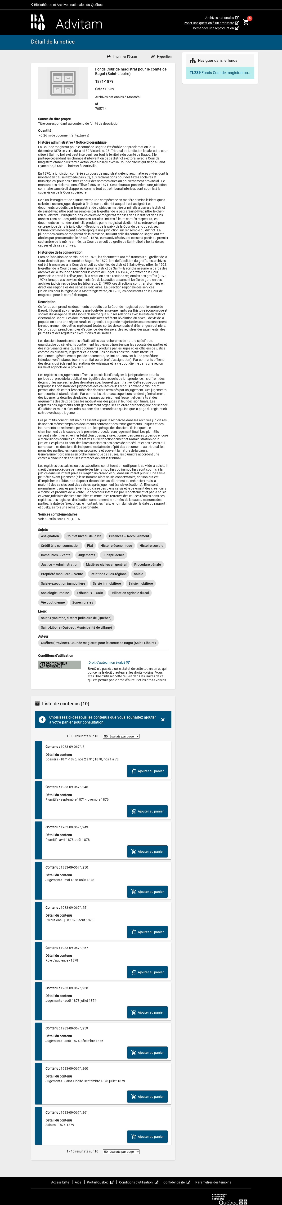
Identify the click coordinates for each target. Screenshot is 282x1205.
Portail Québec (102, 1182)
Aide (78, 1182)
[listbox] (103, 569)
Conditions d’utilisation (140, 1182)
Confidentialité (178, 1182)
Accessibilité (60, 1182)
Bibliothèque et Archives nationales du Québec (67, 5)
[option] (50, 536)
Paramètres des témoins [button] (213, 1182)
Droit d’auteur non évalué (109, 662)
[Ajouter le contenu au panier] (147, 771)
